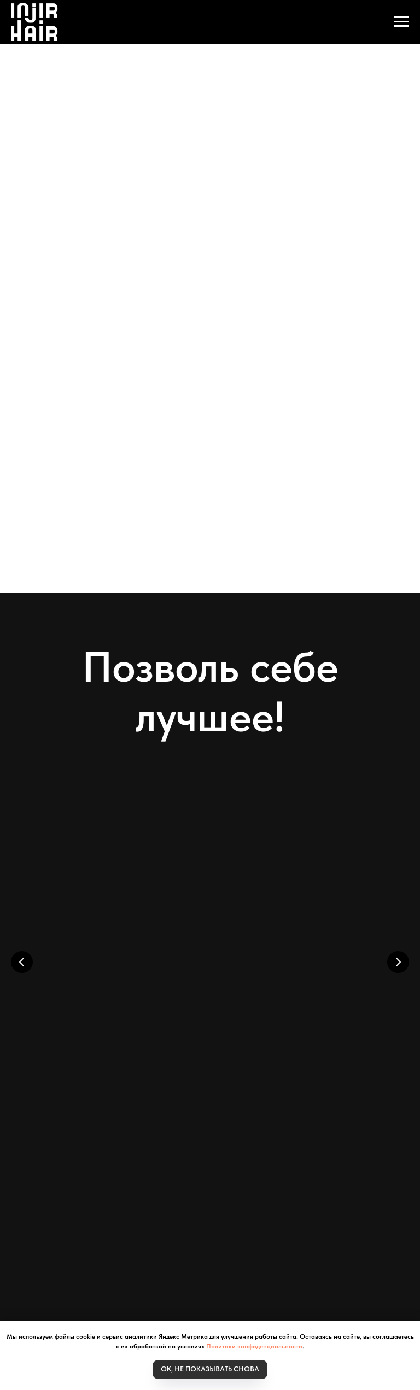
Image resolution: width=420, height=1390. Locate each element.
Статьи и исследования (242, 1168)
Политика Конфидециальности (218, 1178)
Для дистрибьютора (110, 1178)
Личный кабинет (154, 1168)
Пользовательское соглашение (124, 1187)
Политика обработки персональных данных (274, 1187)
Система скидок (330, 1168)
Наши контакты (317, 1178)
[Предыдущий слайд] (22, 954)
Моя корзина (84, 1168)
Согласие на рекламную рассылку (215, 1197)
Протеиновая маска (267, 991)
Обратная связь (321, 1197)
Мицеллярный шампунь (120, 991)
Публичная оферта (103, 1197)
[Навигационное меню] (401, 21)
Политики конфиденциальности (254, 1346)
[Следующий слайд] (398, 954)
